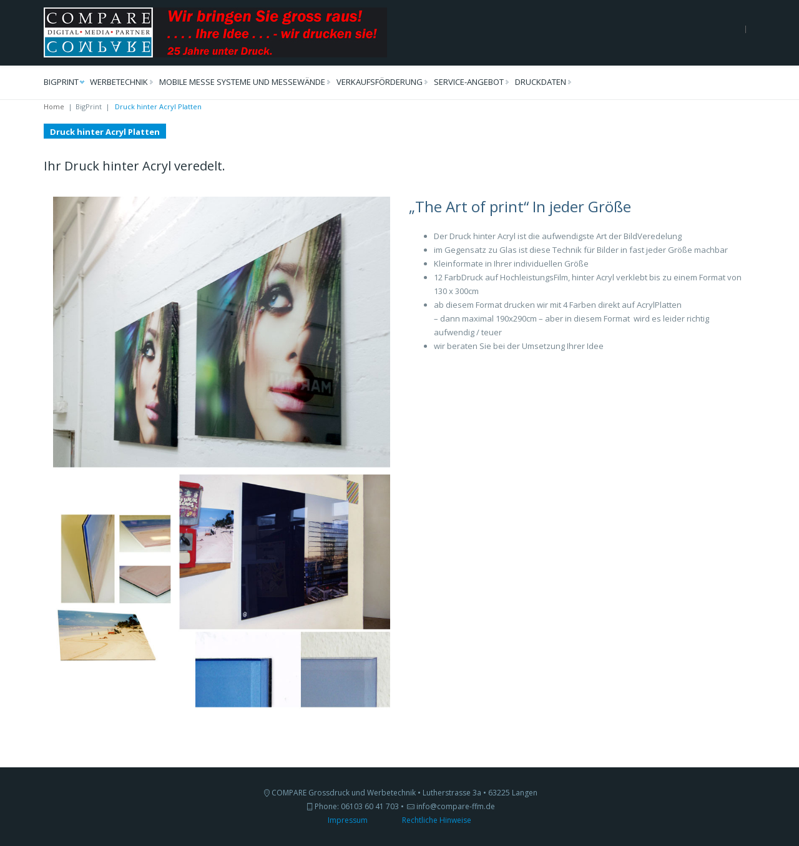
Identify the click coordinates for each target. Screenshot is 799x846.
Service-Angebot (469, 81)
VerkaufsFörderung (379, 81)
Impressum (348, 820)
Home (54, 106)
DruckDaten (540, 81)
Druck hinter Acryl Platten (105, 131)
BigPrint (61, 81)
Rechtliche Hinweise (436, 820)
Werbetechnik (119, 81)
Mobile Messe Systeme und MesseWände (242, 81)
